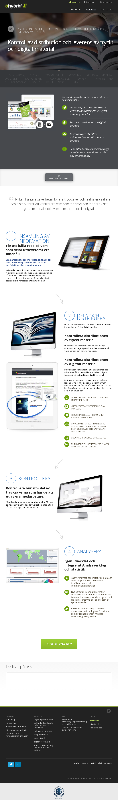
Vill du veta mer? (58, 644)
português (108, 763)
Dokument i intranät (43, 731)
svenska (106, 2)
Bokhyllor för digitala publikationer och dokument (43, 725)
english (77, 763)
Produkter (91, 9)
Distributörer (96, 724)
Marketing (10, 719)
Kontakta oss (107, 9)
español (92, 763)
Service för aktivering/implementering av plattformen (74, 721)
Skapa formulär (41, 734)
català (99, 763)
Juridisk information (104, 778)
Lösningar (76, 9)
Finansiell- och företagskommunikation (17, 734)
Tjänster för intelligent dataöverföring (72, 728)
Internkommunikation (16, 726)
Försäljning (11, 722)
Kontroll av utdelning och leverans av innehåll (43, 747)
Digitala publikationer (44, 719)
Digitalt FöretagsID (42, 741)
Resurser (75, 2)
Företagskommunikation (17, 730)
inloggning (89, 2)
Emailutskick (39, 738)
